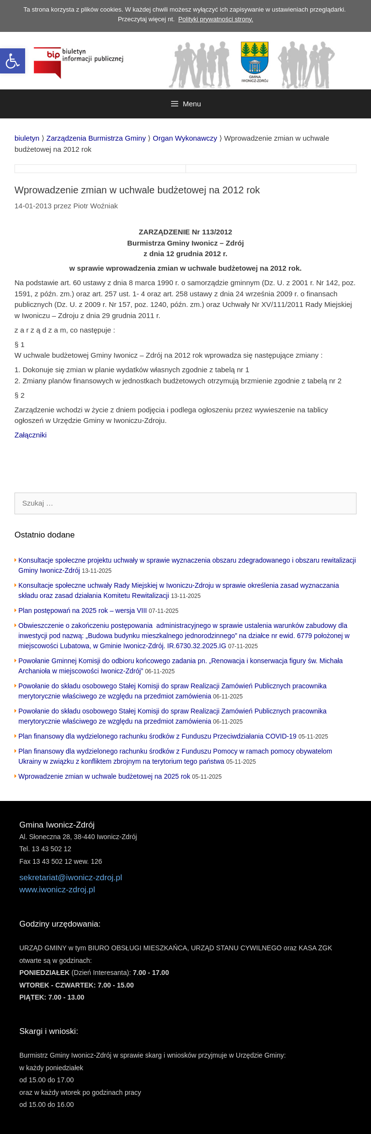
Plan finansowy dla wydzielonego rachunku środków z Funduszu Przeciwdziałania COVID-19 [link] (157, 736)
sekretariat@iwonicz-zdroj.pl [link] (70, 877)
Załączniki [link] (30, 435)
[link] (12, 60)
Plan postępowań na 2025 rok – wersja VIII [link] (82, 610)
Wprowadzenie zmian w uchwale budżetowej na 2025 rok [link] (104, 776)
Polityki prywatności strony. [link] (215, 19)
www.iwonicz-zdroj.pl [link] (57, 889)
